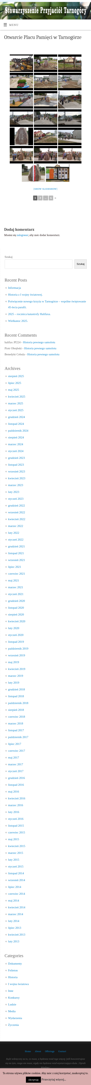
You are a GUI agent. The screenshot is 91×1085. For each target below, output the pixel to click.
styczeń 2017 (16, 771)
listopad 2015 (16, 825)
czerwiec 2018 (16, 716)
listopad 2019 (16, 641)
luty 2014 (13, 921)
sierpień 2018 (16, 709)
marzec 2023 (15, 485)
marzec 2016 (15, 805)
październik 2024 (18, 430)
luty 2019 (13, 682)
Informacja (14, 287)
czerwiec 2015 (16, 832)
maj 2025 (13, 389)
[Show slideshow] (46, 188)
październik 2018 (18, 703)
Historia (13, 977)
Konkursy (14, 997)
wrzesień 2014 (16, 880)
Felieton (13, 970)
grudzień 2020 (16, 600)
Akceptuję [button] (33, 1079)
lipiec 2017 (14, 743)
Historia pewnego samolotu (39, 342)
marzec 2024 (15, 444)
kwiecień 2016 (16, 798)
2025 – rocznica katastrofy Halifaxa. (29, 314)
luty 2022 (13, 532)
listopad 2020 (16, 607)
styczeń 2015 (16, 866)
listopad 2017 (16, 730)
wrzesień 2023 (16, 471)
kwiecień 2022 (16, 519)
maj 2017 (13, 757)
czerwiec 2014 (16, 893)
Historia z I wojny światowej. (25, 294)
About (38, 1051)
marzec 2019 (15, 675)
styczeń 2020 (16, 634)
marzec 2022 (15, 526)
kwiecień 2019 (16, 669)
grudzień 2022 (16, 505)
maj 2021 (13, 580)
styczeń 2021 (16, 594)
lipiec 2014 (14, 886)
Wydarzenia (15, 1018)
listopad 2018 (16, 696)
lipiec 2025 (14, 382)
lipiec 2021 (14, 566)
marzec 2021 (15, 587)
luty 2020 (13, 628)
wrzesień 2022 (16, 512)
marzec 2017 (15, 764)
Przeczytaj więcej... (54, 1079)
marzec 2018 (15, 723)
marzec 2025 (15, 403)
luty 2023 (13, 491)
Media (12, 1011)
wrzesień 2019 (16, 655)
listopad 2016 (16, 784)
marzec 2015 (15, 852)
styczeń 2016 (16, 818)
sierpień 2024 (16, 437)
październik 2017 (18, 737)
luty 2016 (13, 812)
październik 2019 (18, 648)
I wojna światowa (18, 984)
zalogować (22, 235)
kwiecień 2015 (16, 846)
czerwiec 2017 (16, 750)
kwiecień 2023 (16, 478)
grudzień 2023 (16, 457)
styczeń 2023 (16, 498)
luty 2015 (13, 859)
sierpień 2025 (16, 376)
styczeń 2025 (16, 410)
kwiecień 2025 (16, 396)
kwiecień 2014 (16, 907)
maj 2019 (13, 662)
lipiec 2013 (14, 927)
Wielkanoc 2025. (18, 320)
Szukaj (9, 256)
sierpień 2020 (16, 614)
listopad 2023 (16, 464)
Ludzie (12, 1004)
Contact (62, 1051)
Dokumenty (15, 963)
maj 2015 (13, 839)
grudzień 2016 (16, 778)
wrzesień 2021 (16, 560)
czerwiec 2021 (16, 573)
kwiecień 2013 (16, 934)
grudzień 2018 (16, 689)
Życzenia (13, 1024)
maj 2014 (13, 900)
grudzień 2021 (16, 546)
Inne (10, 990)
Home (28, 1051)
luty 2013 (13, 941)
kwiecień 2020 (16, 621)
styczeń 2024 (16, 451)
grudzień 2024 (16, 417)
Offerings (49, 1051)
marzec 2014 (15, 914)
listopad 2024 (16, 423)
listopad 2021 (16, 553)
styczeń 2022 (16, 539)
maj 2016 (13, 791)
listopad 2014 (16, 873)
